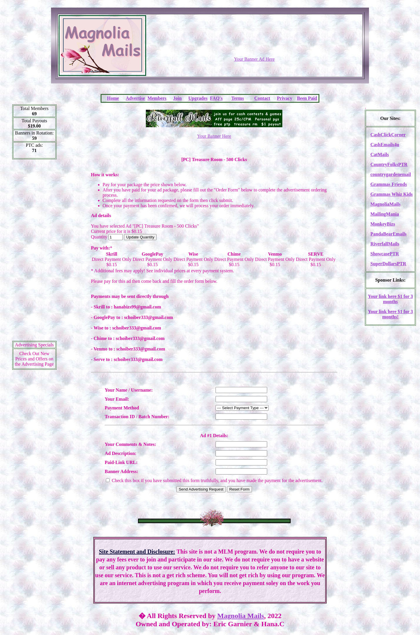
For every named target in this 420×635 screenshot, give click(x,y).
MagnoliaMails (385, 204)
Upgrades (198, 98)
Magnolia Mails (240, 616)
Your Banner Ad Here (254, 59)
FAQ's (216, 98)
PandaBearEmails (388, 233)
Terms (237, 98)
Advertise (135, 98)
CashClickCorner (388, 134)
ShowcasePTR (384, 253)
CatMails (379, 154)
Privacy (284, 98)
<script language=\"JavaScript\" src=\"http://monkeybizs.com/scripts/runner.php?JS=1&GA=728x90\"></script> (254, 42)
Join (177, 98)
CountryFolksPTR (388, 164)
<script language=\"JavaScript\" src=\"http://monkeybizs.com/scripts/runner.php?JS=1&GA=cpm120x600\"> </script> (34, 252)
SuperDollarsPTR (388, 263)
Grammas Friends (388, 184)
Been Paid (307, 98)
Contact (262, 98)
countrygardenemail (390, 174)
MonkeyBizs (382, 223)
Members (157, 98)
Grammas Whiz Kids (391, 194)
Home (113, 98)
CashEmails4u (384, 144)
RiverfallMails (384, 243)
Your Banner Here (214, 136)
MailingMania (384, 214)
